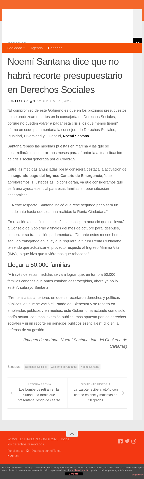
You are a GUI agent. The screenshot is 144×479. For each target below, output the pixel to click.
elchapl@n (25, 116)
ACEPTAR (74, 474)
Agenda (36, 48)
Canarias (55, 48)
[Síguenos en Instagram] (133, 456)
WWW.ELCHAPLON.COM (62, 14)
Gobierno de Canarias (64, 381)
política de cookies (81, 470)
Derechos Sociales (36, 381)
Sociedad (14, 48)
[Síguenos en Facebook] (120, 456)
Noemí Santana (76, 151)
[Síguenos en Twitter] (127, 456)
